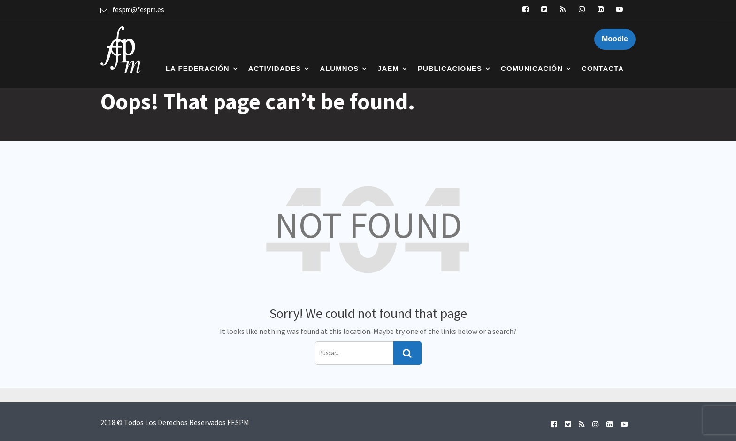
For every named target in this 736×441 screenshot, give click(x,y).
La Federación (198, 68)
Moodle (615, 39)
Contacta (603, 68)
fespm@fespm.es (138, 9)
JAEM (388, 68)
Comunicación (532, 68)
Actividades (274, 68)
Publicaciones (450, 68)
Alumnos (339, 68)
